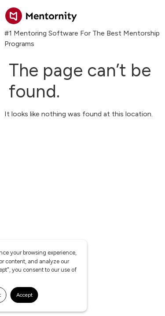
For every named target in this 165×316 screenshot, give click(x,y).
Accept (24, 295)
